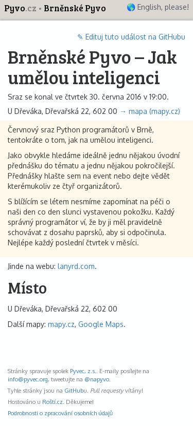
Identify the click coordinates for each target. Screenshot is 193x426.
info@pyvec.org (28, 379)
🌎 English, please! (158, 7)
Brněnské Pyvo (75, 8)
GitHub (73, 390)
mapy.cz (61, 324)
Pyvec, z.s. (83, 371)
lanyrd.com (76, 266)
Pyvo (21, 8)
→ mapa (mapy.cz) (149, 111)
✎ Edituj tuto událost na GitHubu (131, 36)
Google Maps (101, 324)
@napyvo (96, 379)
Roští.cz (52, 401)
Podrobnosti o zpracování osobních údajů (60, 413)
